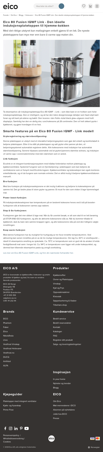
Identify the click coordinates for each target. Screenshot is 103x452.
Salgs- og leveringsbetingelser (67, 344)
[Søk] (61, 6)
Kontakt (56, 327)
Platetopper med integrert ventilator (19, 401)
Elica (5, 331)
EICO (5, 318)
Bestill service (59, 318)
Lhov (5, 339)
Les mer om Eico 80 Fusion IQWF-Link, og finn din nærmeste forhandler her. (38, 252)
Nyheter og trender (62, 383)
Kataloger (57, 331)
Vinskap (57, 283)
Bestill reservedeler (62, 322)
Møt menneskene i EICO (64, 405)
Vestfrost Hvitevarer (12, 348)
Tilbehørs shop (60, 304)
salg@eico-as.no (9, 298)
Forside (6, 15)
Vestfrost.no (8, 352)
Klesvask (57, 296)
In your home (59, 379)
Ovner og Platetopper (63, 279)
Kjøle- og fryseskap (12, 405)
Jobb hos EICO (60, 414)
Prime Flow (8, 409)
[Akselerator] (10, 6)
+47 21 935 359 (9, 295)
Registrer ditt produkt (63, 339)
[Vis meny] (97, 6)
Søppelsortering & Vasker (64, 300)
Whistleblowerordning (13, 438)
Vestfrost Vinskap (11, 344)
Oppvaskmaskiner (61, 292)
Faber (5, 327)
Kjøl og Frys (58, 287)
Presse (56, 418)
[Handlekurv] (90, 6)
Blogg (56, 387)
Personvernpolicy (11, 435)
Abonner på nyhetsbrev (64, 409)
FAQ (55, 335)
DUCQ (6, 357)
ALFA (5, 365)
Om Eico (57, 401)
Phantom (7, 322)
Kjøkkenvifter (59, 275)
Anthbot (7, 361)
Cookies (7, 441)
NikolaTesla (8, 335)
